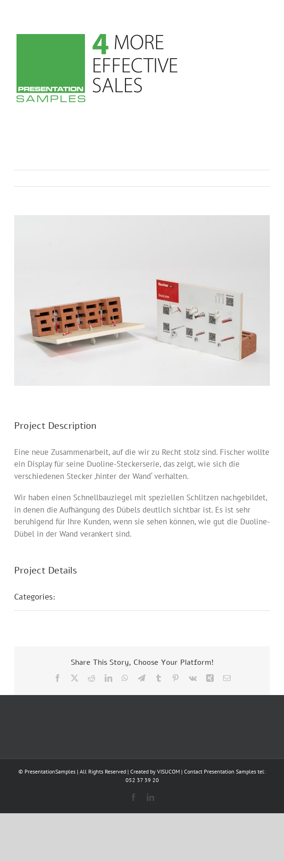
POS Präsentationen (102, 596)
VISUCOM (168, 771)
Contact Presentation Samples (220, 771)
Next (253, 178)
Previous (221, 178)
